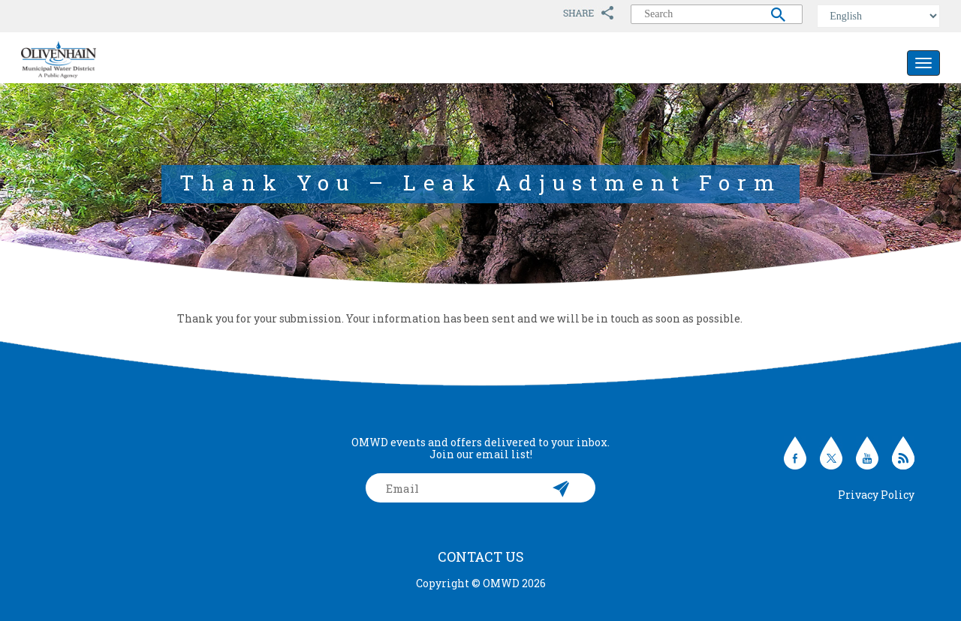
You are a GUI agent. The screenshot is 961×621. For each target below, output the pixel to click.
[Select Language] (878, 16)
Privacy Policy (876, 495)
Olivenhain (92, 60)
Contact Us (481, 557)
